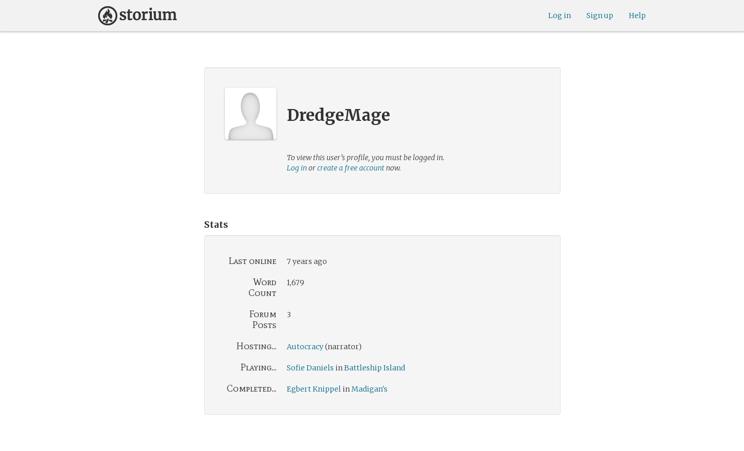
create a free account (350, 168)
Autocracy (305, 346)
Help (637, 15)
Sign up (599, 15)
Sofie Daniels (310, 367)
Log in (559, 15)
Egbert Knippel (314, 389)
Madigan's (369, 389)
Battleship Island (374, 367)
